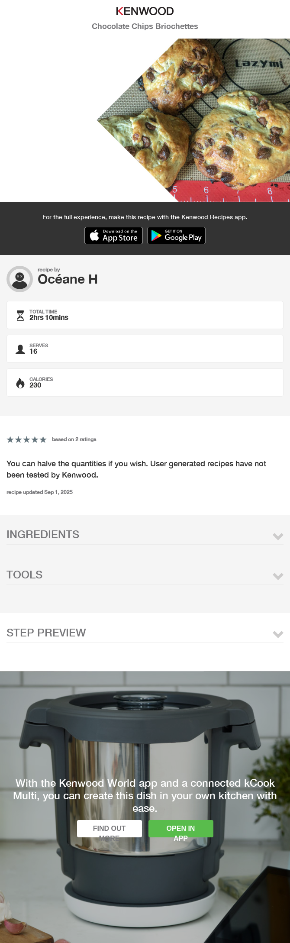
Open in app (181, 831)
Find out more (109, 831)
